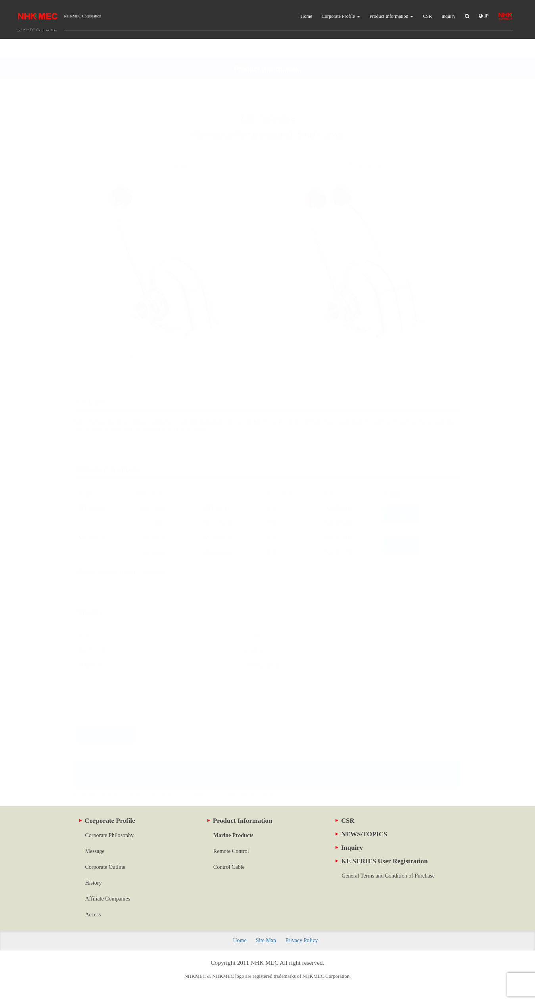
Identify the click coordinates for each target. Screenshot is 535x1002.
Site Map (266, 940)
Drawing (402, 495)
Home (306, 16)
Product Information (239, 820)
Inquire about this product (267, 754)
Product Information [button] (392, 16)
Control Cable (229, 867)
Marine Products (233, 835)
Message (95, 851)
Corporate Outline (105, 867)
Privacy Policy (302, 940)
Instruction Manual (106, 715)
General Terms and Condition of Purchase (388, 876)
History (93, 883)
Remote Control (231, 851)
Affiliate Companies (107, 899)
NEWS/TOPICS (361, 834)
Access (93, 915)
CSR (427, 16)
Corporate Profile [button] (341, 16)
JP (484, 16)
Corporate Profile (107, 820)
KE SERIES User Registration (382, 861)
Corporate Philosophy (109, 835)
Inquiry (448, 16)
